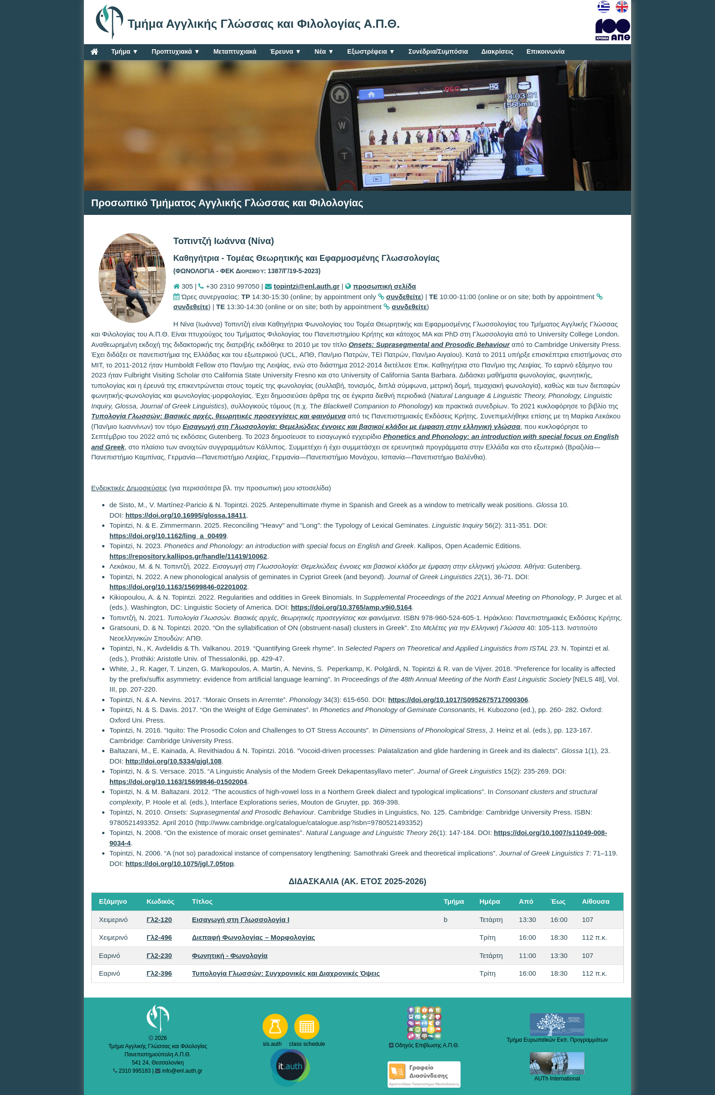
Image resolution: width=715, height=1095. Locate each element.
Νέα (324, 51)
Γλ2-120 (159, 919)
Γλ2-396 (159, 973)
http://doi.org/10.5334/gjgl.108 (173, 761)
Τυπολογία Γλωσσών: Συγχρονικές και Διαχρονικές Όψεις (286, 973)
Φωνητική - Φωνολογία (230, 955)
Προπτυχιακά (176, 51)
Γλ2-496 (159, 937)
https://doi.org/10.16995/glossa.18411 (185, 515)
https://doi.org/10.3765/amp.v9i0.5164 (351, 607)
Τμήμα (125, 51)
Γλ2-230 (159, 955)
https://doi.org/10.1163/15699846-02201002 (178, 587)
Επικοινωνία (546, 51)
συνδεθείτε (403, 296)
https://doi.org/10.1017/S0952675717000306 (458, 699)
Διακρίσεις (497, 51)
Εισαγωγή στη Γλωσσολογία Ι (241, 919)
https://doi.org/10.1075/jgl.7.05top (179, 863)
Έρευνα (285, 51)
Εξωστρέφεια (371, 51)
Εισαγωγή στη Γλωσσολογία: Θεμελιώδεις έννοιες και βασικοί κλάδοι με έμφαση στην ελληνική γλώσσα (352, 426)
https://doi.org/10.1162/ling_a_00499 (168, 536)
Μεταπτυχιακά (234, 51)
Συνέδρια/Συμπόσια (438, 51)
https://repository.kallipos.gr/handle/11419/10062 (188, 556)
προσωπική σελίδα (384, 286)
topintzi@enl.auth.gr (307, 286)
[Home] (94, 51)
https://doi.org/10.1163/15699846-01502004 (178, 781)
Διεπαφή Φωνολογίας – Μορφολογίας (253, 937)
